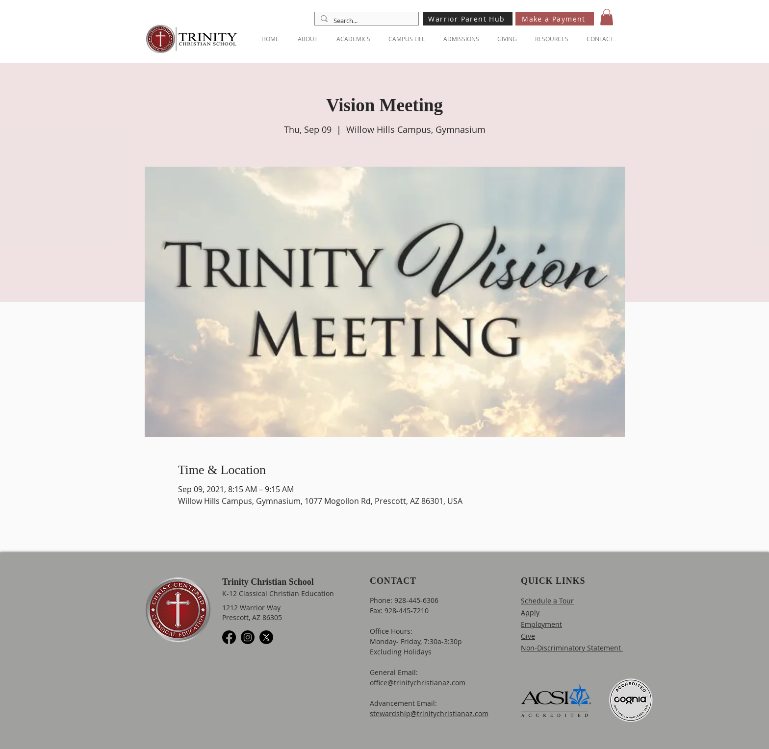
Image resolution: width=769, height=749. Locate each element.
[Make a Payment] (554, 18)
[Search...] (365, 20)
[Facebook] (229, 637)
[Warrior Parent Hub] (468, 18)
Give (528, 636)
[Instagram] (248, 637)
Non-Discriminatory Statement (572, 647)
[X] (266, 637)
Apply (530, 612)
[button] (607, 17)
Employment (541, 624)
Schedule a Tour (547, 600)
